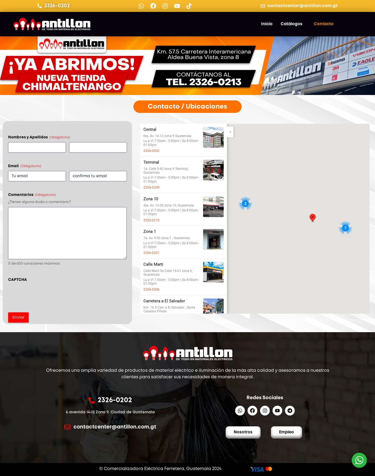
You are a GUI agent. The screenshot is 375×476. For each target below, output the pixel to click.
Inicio (267, 24)
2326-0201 (151, 253)
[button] (312, 218)
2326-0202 (151, 151)
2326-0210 (151, 220)
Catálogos (291, 24)
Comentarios (32, 195)
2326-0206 (151, 289)
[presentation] (49, 295)
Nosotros (243, 432)
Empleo (286, 432)
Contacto (324, 24)
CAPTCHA (17, 279)
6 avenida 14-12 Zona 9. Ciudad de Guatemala (110, 412)
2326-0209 (151, 187)
